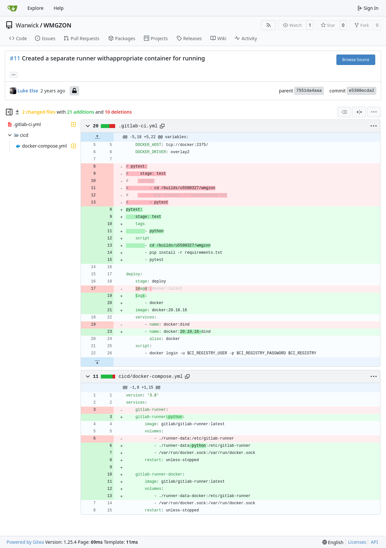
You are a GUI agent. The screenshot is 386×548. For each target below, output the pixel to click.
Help (59, 8)
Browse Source (355, 59)
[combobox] (344, 112)
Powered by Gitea (25, 542)
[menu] (374, 112)
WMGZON (57, 25)
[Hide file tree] (9, 112)
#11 (15, 58)
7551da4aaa (309, 90)
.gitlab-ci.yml (138, 126)
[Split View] (359, 112)
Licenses (357, 542)
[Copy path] (162, 126)
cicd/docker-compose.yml (150, 376)
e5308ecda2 (361, 90)
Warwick (27, 25)
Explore (35, 8)
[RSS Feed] (268, 25)
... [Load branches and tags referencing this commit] (14, 74)
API (374, 542)
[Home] (12, 8)
